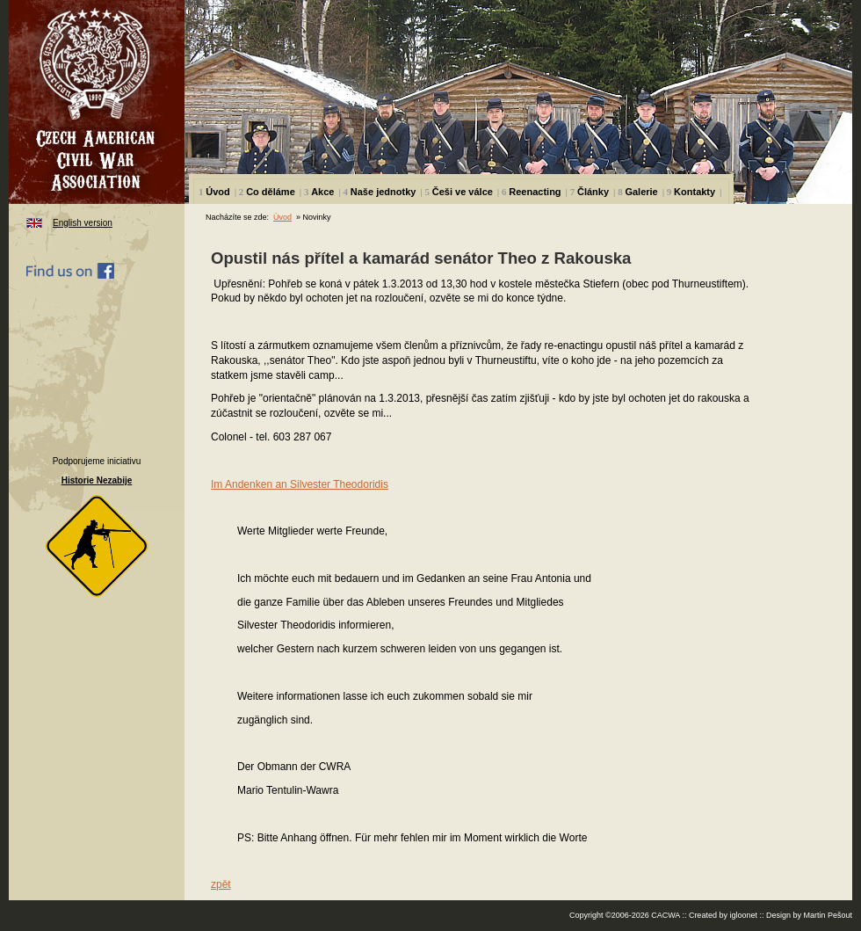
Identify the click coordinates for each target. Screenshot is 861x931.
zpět (221, 884)
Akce (322, 191)
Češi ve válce (462, 191)
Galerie (641, 191)
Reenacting (535, 191)
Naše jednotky (383, 191)
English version (82, 223)
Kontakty (694, 191)
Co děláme (270, 191)
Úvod (218, 191)
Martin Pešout (827, 915)
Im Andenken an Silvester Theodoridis (299, 484)
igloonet (743, 915)
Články (593, 191)
